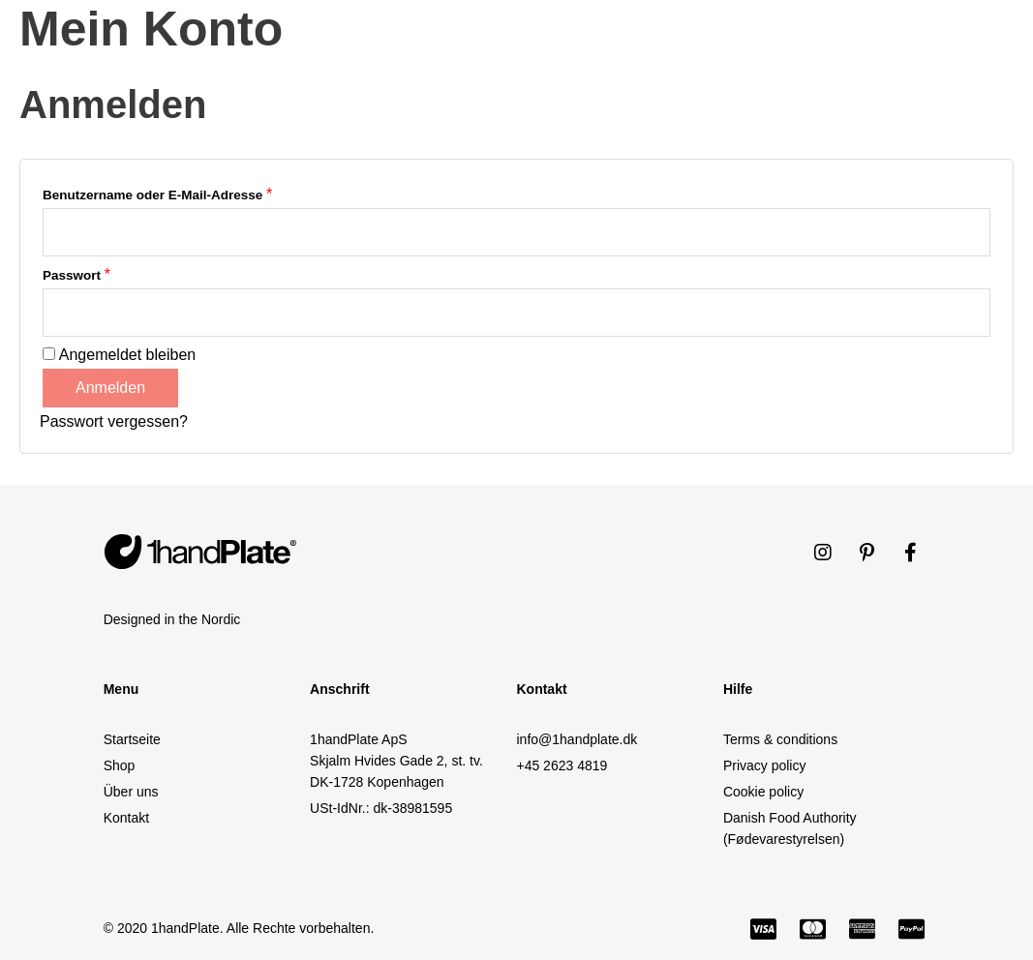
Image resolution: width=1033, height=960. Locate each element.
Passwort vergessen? (114, 421)
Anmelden (110, 387)
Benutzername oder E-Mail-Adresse (157, 194)
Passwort (76, 274)
